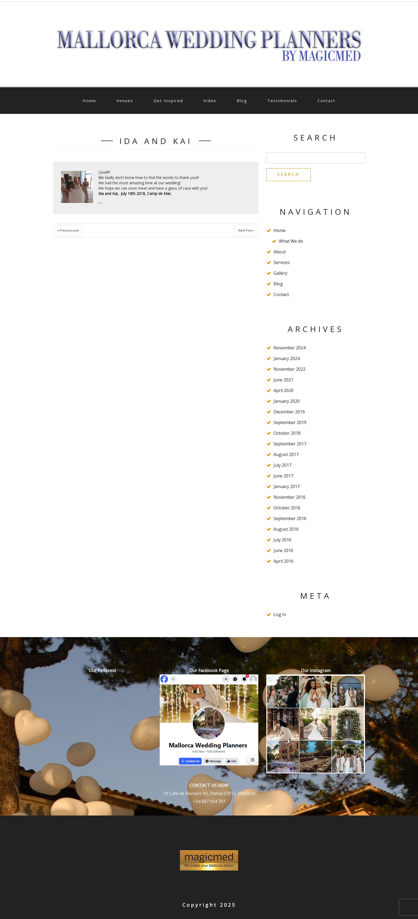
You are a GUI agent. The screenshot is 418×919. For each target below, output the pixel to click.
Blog (242, 100)
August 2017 (286, 455)
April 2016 (284, 561)
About (280, 252)
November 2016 (290, 497)
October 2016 (287, 508)
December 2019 (289, 412)
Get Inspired (168, 100)
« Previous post (68, 230)
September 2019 (290, 423)
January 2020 (287, 401)
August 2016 (286, 529)
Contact (326, 100)
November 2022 (290, 369)
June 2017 (283, 476)
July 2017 (282, 465)
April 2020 (284, 391)
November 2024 (290, 348)
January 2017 (287, 487)
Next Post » (246, 230)
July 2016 (282, 540)
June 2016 (283, 551)
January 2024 (287, 359)
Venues (124, 100)
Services (282, 263)
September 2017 (290, 444)
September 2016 (290, 519)
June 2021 (283, 380)
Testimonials (282, 100)
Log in (280, 615)
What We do (291, 241)
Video (209, 100)
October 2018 (287, 433)
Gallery (280, 273)
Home (89, 100)
